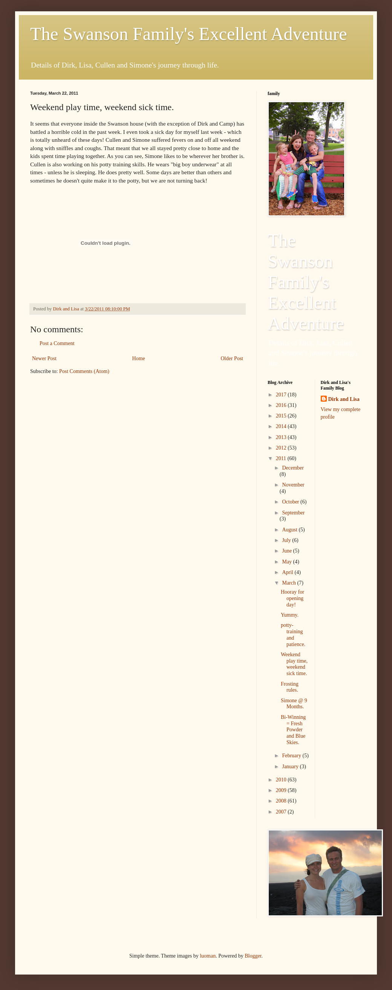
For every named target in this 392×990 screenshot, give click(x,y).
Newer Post (44, 358)
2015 (282, 416)
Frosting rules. (290, 687)
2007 (282, 812)
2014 (282, 426)
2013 (282, 437)
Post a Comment (57, 343)
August (290, 530)
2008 (282, 801)
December (293, 468)
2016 (282, 405)
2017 (282, 395)
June (287, 551)
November (293, 485)
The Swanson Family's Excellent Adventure (188, 34)
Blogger (253, 956)
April (288, 572)
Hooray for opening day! (292, 598)
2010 (282, 780)
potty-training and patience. (293, 634)
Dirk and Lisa (344, 399)
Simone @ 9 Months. (294, 704)
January (291, 766)
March (289, 583)
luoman (208, 956)
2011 (282, 458)
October (291, 502)
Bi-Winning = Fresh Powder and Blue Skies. (293, 729)
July (287, 540)
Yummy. (290, 615)
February (292, 755)
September (293, 513)
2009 (282, 790)
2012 (282, 448)
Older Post (232, 358)
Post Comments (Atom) (84, 371)
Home (138, 358)
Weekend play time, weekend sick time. (294, 664)
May (287, 562)
